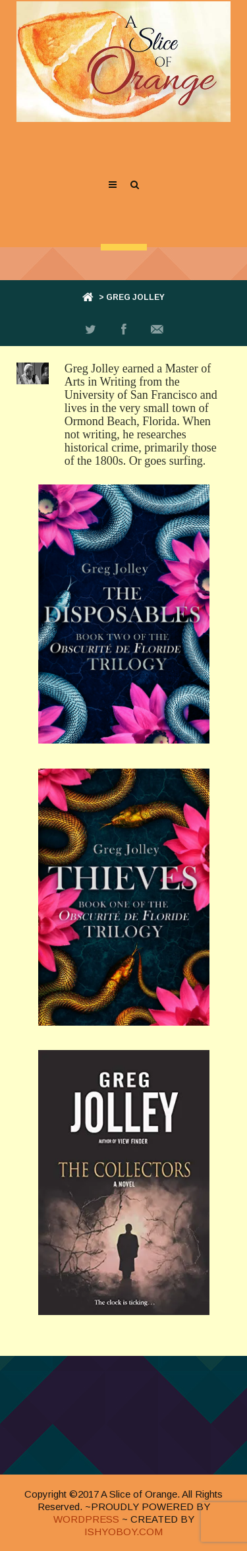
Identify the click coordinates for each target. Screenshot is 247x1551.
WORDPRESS (86, 1519)
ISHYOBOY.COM (123, 1531)
